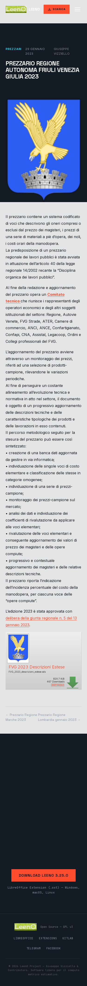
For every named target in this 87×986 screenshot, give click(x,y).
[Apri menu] (77, 9)
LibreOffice (23, 938)
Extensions (48, 938)
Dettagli (58, 685)
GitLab (67, 938)
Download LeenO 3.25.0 (43, 875)
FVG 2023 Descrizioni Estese (37, 666)
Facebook (53, 948)
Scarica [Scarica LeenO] (56, 9)
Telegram (33, 948)
